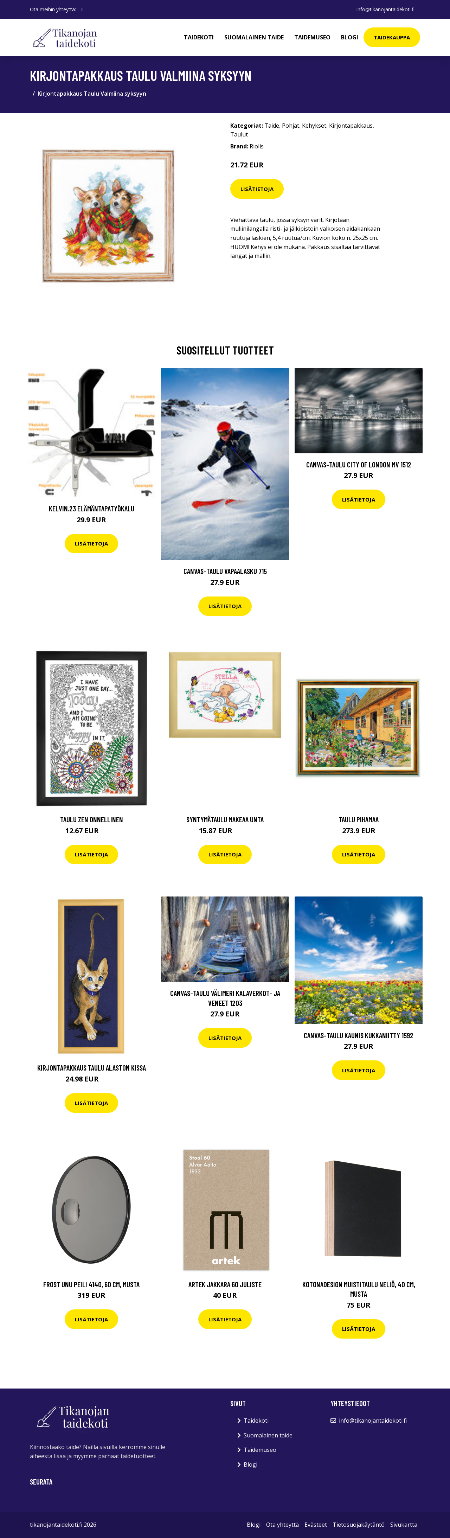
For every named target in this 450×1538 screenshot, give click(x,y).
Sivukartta (403, 1525)
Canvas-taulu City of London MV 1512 (358, 464)
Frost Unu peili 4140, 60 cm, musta (91, 1284)
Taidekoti (199, 37)
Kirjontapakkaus (351, 125)
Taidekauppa (392, 37)
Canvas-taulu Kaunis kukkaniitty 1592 (358, 1035)
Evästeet (315, 1525)
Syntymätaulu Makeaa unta (225, 819)
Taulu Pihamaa (359, 819)
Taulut (239, 134)
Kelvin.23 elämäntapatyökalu (91, 508)
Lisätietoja (257, 188)
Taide (271, 125)
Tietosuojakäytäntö (359, 1525)
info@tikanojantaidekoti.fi (385, 9)
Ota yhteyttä (282, 1525)
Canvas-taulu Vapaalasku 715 (225, 571)
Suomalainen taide (254, 37)
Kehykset (314, 125)
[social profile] (82, 9)
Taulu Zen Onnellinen (91, 819)
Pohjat (290, 125)
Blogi (349, 37)
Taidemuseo (312, 37)
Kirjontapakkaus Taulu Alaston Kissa (91, 1067)
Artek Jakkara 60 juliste (225, 1284)
